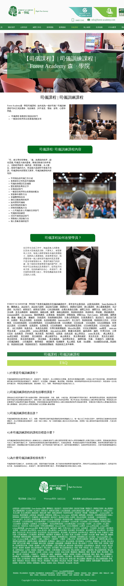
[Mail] (88, 19)
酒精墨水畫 (93, 539)
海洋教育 (50, 333)
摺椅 (93, 575)
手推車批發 (43, 575)
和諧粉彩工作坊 (101, 320)
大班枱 (44, 552)
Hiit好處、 (105, 341)
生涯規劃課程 (50, 320)
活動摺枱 (90, 550)
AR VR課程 (17, 328)
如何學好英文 (69, 339)
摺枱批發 (76, 575)
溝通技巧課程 (76, 307)
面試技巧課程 (64, 517)
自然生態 (68, 333)
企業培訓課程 (93, 304)
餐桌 (102, 554)
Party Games (93, 315)
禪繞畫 (99, 312)
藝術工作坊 (60, 541)
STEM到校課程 (20, 323)
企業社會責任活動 (70, 309)
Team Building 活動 (38, 508)
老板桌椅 (31, 552)
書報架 (39, 558)
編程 (96, 331)
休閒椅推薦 (86, 554)
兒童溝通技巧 (87, 317)
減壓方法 (96, 309)
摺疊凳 (88, 561)
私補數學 (60, 341)
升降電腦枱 (56, 550)
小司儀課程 (27, 341)
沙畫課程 (33, 539)
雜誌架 (33, 558)
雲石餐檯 (88, 556)
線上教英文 (65, 336)
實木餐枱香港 (79, 556)
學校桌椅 (61, 563)
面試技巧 (100, 317)
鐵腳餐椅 (58, 554)
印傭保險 (76, 573)
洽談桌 (104, 545)
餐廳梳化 (96, 541)
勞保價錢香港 (40, 573)
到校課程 (41, 317)
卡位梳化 (88, 541)
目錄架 (46, 558)
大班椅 (57, 552)
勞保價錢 (31, 573)
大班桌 (51, 552)
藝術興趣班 (39, 315)
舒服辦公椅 (44, 554)
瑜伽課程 (61, 315)
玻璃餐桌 (16, 556)
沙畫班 (62, 539)
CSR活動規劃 (54, 309)
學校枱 (33, 561)
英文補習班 (37, 336)
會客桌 (97, 545)
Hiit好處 (92, 534)
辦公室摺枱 (75, 550)
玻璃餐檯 (108, 554)
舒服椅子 (34, 554)
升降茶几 (97, 547)
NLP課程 (29, 510)
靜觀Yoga (81, 315)
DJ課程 (14, 320)
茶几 (91, 547)
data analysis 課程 (58, 331)
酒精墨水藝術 (32, 541)
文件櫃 (103, 541)
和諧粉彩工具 (62, 344)
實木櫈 (18, 554)
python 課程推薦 (40, 331)
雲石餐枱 (96, 556)
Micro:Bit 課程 (74, 328)
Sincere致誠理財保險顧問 (66, 571)
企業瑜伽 (50, 315)
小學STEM (76, 528)
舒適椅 (78, 554)
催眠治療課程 (63, 312)
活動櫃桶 (67, 543)
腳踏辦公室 (90, 558)
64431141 (61, 499)
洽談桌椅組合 (89, 545)
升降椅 (30, 545)
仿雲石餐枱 (106, 556)
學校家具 (20, 561)
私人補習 (71, 341)
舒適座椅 (25, 554)
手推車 (36, 575)
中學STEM (105, 331)
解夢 (52, 312)
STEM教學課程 (35, 323)
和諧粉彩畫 (87, 320)
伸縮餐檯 (35, 556)
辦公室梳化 (54, 558)
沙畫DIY (46, 539)
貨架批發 (84, 573)
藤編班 (32, 317)
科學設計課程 (106, 521)
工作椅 (90, 543)
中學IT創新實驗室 (58, 328)
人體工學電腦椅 (46, 545)
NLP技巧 (17, 309)
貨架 (89, 573)
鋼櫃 (28, 543)
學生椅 (69, 561)
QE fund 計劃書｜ (23, 539)
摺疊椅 (82, 561)
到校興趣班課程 (55, 317)
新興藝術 (51, 541)
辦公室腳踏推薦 (102, 558)
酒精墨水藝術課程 (19, 541)
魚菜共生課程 (42, 328)
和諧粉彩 (89, 312)
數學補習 (39, 341)
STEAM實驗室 (103, 323)
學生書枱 (54, 561)
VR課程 (89, 524)
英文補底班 (54, 339)
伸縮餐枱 (44, 556)
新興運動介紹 (82, 537)
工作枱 (27, 550)
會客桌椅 (70, 545)
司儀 (90, 339)
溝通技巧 (64, 307)
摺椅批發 (87, 575)
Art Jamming (26, 315)
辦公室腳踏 (81, 558)
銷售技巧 (27, 309)
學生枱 (27, 561)
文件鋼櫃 (34, 543)
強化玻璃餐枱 (26, 556)
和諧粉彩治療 (17, 344)
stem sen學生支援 (92, 526)
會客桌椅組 (79, 545)
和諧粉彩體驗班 (46, 344)
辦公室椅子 (83, 543)
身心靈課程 (89, 307)
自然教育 (19, 333)
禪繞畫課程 (109, 312)
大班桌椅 (23, 552)
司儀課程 (15, 170)
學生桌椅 (69, 563)
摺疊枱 (29, 563)
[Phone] (73, 20)
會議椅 (37, 545)
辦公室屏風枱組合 (66, 547)
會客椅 (21, 547)
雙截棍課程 (46, 537)
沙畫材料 (54, 539)
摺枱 (82, 575)
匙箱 (18, 558)
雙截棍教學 (36, 537)
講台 (55, 563)
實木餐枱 (60, 556)
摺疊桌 (43, 563)
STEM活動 (104, 325)
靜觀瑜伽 (71, 315)
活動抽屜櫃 (59, 543)
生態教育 (44, 325)
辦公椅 (74, 543)
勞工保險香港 (24, 573)
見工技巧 (76, 320)
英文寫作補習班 (27, 339)
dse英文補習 (12, 336)
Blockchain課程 (102, 537)
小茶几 (104, 547)
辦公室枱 (47, 547)
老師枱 (49, 563)
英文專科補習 (79, 336)
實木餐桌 (68, 556)
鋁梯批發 (65, 575)
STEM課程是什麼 (52, 323)
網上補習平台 (51, 336)
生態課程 (33, 325)
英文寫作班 (12, 339)
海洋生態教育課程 (73, 325)
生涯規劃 (38, 320)
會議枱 (33, 550)
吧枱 (76, 547)
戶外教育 (29, 333)
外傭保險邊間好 (61, 573)
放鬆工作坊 (107, 309)
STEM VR (16, 526)
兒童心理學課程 (71, 317)
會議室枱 (40, 550)
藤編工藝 (22, 317)
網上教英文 (108, 333)
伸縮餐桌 (52, 556)
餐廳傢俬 (82, 552)
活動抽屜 (50, 543)
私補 (79, 341)
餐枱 (97, 554)
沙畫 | (40, 539)
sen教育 (102, 328)
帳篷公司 (106, 573)
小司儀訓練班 (13, 341)
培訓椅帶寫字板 (21, 545)
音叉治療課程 (21, 312)
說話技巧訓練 (52, 307)
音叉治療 (16, 513)
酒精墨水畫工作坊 (105, 539)
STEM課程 (90, 323)
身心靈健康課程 (103, 307)
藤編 (13, 317)
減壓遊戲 (82, 515)
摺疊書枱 (36, 563)
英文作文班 (94, 336)
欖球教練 (16, 537)
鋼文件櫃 (42, 543)
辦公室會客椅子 (37, 547)
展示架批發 (51, 575)
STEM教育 (16, 521)
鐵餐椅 (65, 554)
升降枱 (47, 550)
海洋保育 (39, 333)
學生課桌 (62, 561)
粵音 (23, 186)
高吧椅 (105, 543)
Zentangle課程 (13, 315)
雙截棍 (54, 537)
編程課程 (87, 331)
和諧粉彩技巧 (31, 344)
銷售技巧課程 (39, 309)
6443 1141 (80, 20)
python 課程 (24, 331)
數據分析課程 (74, 331)
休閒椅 (71, 554)
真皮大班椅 (65, 552)
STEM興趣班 (56, 325)
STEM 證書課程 (90, 328)
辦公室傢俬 (70, 541)
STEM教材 (67, 323)
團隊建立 (15, 307)
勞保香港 (15, 573)
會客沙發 (72, 558)
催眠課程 (34, 312)
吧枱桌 (86, 547)
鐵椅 (51, 554)
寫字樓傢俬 (80, 541)
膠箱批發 (95, 573)
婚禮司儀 (82, 339)
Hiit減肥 (97, 341)
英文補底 (42, 339)
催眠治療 (44, 312)
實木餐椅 (105, 552)
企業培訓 (81, 304)
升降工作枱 (66, 550)
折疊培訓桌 (19, 550)
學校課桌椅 (106, 561)
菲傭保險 (69, 573)
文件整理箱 (26, 558)
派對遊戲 (104, 315)
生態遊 (59, 333)
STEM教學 (22, 325)
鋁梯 (70, 575)
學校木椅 (22, 563)
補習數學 (50, 341)
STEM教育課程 (91, 325)
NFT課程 (92, 537)
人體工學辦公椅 (59, 545)
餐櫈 (98, 552)
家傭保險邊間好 (50, 573)
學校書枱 (47, 561)
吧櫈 (100, 543)
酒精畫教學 (42, 541)
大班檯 (38, 552)
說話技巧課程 (37, 307)
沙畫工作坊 (71, 539)
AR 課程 (106, 524)
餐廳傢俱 (74, 552)
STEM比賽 (78, 323)
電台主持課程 (26, 320)
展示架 (59, 575)
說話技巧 (25, 307)
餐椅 (88, 552)
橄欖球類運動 (26, 537)
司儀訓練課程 (58, 304)
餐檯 (93, 554)
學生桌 (39, 561)
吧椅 (96, 543)
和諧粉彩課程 (77, 312)
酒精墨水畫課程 (82, 539)
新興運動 (72, 537)
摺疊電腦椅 (96, 561)
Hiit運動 (87, 341)
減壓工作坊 (85, 309)
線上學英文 (80, 333)
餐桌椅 (93, 552)
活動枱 (83, 550)
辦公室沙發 (63, 558)
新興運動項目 (63, 537)
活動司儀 (110, 339)
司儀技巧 (99, 339)
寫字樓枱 (55, 547)
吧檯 (80, 547)
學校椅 (76, 561)
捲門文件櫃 (21, 543)
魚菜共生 (28, 328)
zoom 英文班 (94, 333)
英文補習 (25, 336)
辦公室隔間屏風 (101, 550)
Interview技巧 (64, 320)
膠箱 (100, 573)
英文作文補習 (108, 336)
